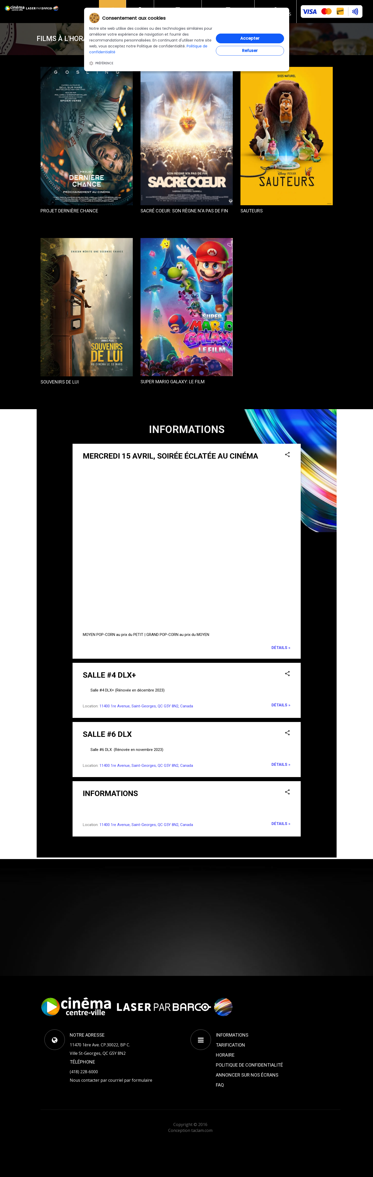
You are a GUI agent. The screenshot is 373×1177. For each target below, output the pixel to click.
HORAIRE (225, 1055)
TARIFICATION (230, 1045)
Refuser (250, 51)
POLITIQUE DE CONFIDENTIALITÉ (249, 1065)
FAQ (220, 1085)
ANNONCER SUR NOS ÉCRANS (247, 1075)
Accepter (249, 38)
